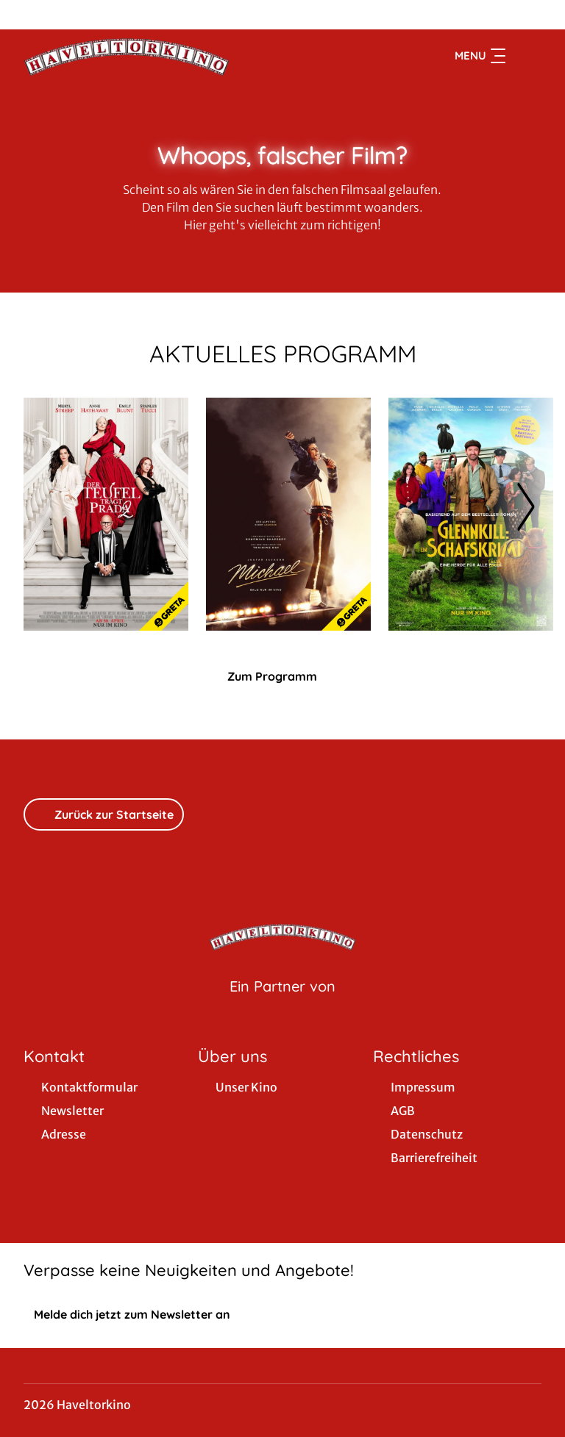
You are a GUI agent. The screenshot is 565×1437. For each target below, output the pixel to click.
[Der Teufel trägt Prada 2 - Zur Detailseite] (106, 514)
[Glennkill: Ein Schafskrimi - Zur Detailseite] (470, 514)
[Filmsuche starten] (526, 56)
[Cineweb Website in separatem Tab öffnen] (282, 1004)
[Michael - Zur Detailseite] (288, 514)
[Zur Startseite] (127, 56)
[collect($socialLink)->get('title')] (26, 14)
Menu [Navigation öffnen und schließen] (480, 56)
